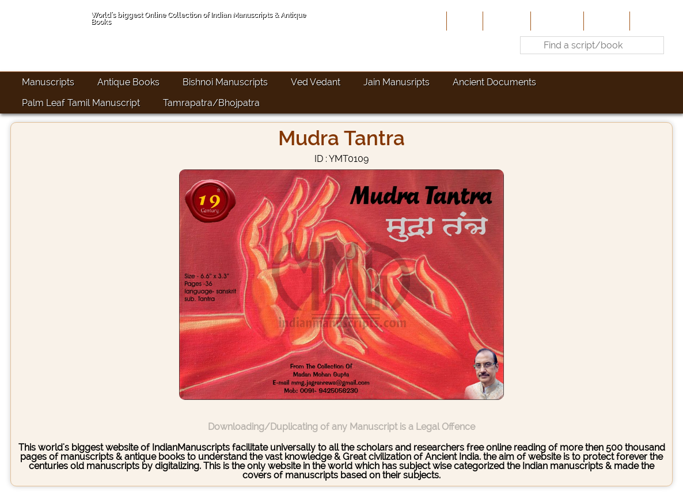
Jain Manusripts (396, 82)
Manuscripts (48, 82)
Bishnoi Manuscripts (225, 82)
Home (464, 20)
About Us (505, 20)
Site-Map (605, 20)
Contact (650, 20)
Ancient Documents (494, 82)
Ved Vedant (315, 82)
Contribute (556, 20)
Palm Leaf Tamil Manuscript (81, 102)
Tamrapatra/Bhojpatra (211, 102)
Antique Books (128, 82)
